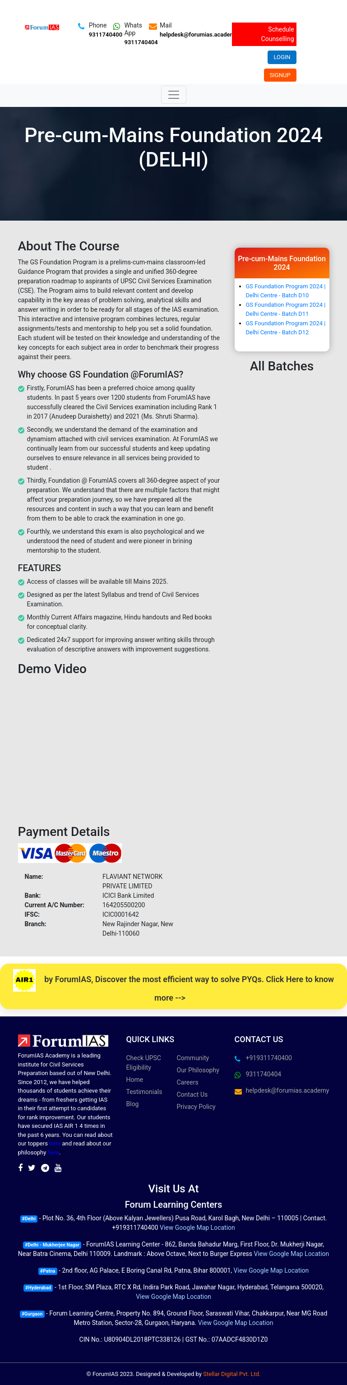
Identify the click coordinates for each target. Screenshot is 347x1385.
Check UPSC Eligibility (143, 1062)
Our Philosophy (198, 1070)
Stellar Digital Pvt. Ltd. (231, 1374)
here (54, 1143)
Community (193, 1058)
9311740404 (140, 42)
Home (134, 1079)
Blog (132, 1104)
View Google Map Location (197, 1227)
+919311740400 (269, 1058)
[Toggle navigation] (173, 95)
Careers (188, 1082)
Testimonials (144, 1091)
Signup (280, 75)
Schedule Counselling (277, 34)
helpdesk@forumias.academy (199, 34)
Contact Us (192, 1094)
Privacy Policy (196, 1106)
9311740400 (105, 34)
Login (281, 57)
